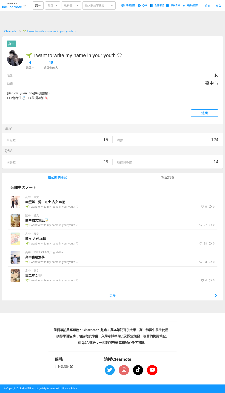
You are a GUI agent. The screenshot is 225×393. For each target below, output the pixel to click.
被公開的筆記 (57, 177)
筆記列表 (167, 177)
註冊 (207, 6)
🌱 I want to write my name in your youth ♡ (49, 31)
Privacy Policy (70, 388)
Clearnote (10, 31)
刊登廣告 (65, 366)
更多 (163, 295)
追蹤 (204, 113)
